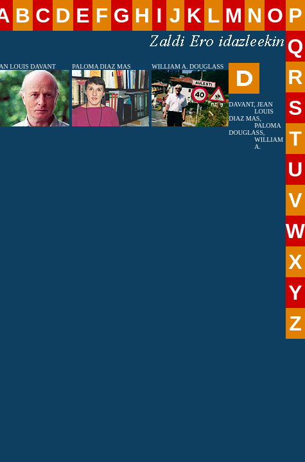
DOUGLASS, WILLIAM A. (256, 139)
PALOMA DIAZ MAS (101, 66)
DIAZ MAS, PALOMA (255, 122)
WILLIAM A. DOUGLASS (187, 66)
